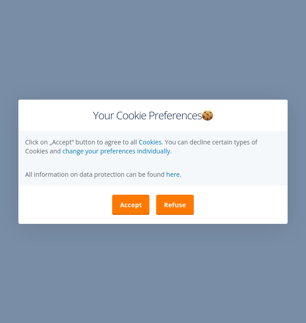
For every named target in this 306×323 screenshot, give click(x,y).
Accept (131, 205)
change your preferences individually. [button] (116, 151)
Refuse (175, 205)
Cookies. (152, 142)
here (172, 174)
